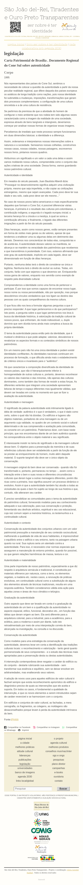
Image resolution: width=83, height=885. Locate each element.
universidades (24, 768)
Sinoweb (41, 880)
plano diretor (58, 764)
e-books (58, 772)
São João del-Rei (26, 9)
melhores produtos (59, 747)
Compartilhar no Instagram (46, 727)
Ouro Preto (24, 17)
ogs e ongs (58, 755)
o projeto (58, 738)
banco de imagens (25, 772)
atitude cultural (25, 751)
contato (58, 781)
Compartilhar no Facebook (17, 727)
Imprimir (23, 730)
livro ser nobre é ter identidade (47, 44)
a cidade (24, 743)
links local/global (25, 781)
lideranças (24, 755)
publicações (24, 759)
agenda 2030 (25, 776)
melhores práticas (24, 747)
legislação (25, 764)
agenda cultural (58, 743)
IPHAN (14, 719)
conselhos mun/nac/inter (59, 751)
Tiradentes (64, 9)
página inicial (16, 44)
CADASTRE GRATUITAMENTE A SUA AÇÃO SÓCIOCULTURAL (41, 798)
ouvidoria (58, 776)
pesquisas (58, 759)
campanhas (58, 768)
